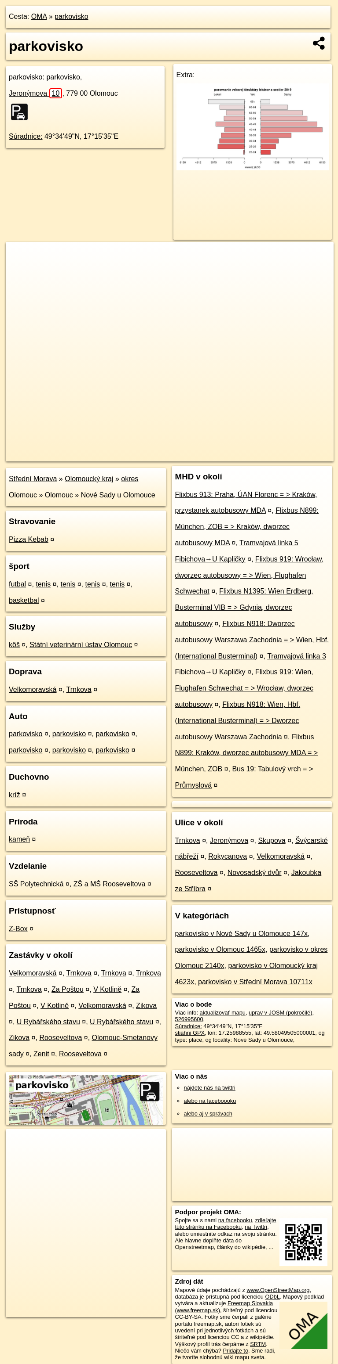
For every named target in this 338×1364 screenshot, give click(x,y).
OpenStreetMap (184, 454)
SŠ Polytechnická (36, 884)
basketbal (24, 600)
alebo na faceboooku (210, 1101)
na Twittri (256, 1227)
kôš (14, 644)
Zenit (41, 1054)
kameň (19, 839)
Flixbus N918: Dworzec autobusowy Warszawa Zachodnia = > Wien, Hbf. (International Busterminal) (252, 640)
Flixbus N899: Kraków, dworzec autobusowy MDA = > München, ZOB (246, 753)
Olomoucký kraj (89, 478)
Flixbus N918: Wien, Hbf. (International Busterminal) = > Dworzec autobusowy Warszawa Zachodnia (238, 721)
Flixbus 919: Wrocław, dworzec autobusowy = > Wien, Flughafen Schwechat (249, 575)
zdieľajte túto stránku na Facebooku (225, 1223)
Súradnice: (26, 136)
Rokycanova (227, 856)
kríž (14, 795)
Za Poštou (67, 989)
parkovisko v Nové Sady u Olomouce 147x (241, 933)
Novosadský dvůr (255, 872)
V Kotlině (107, 989)
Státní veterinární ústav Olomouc (80, 644)
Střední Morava (33, 478)
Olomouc (59, 495)
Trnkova (78, 689)
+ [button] (21, 256)
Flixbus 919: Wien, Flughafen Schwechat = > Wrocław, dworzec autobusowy (244, 688)
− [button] (21, 270)
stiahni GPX (190, 1032)
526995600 (189, 1019)
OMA (39, 16)
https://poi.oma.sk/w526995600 (294, 454)
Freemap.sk (229, 454)
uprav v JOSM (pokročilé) (280, 1012)
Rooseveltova (60, 1037)
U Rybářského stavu (48, 1022)
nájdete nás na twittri (209, 1087)
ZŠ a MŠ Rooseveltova (109, 884)
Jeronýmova (35, 93)
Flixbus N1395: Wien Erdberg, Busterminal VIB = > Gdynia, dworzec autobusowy (244, 607)
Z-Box (18, 928)
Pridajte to (235, 1350)
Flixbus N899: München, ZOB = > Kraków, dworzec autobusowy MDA (247, 527)
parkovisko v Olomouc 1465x (220, 949)
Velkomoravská (33, 689)
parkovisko (71, 16)
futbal (17, 584)
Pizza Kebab (28, 539)
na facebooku (235, 1220)
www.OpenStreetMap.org (277, 1290)
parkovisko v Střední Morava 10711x (255, 982)
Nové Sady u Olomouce (118, 495)
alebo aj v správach (208, 1113)
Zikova (146, 1005)
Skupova (271, 840)
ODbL (272, 1296)
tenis (43, 584)
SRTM (258, 1344)
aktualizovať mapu (223, 1012)
